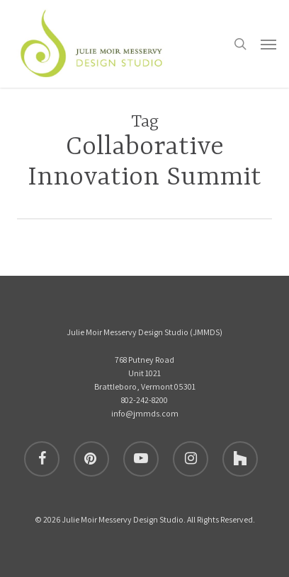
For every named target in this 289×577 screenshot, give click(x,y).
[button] (268, 44)
